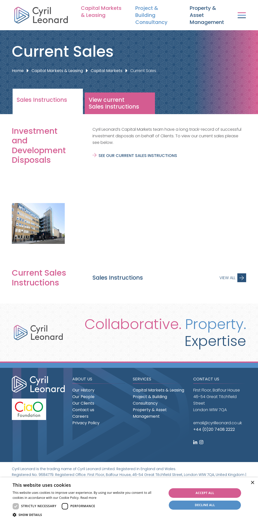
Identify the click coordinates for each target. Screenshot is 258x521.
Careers (80, 416)
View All (227, 278)
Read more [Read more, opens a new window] (88, 498)
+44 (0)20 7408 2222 (214, 429)
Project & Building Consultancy (151, 15)
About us (82, 379)
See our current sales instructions (138, 155)
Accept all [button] (205, 493)
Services (142, 379)
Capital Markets (106, 71)
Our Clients (83, 403)
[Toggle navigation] (242, 15)
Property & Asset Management (207, 15)
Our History (83, 390)
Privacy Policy (86, 423)
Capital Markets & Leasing (101, 12)
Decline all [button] (205, 505)
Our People (83, 397)
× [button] (252, 483)
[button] (87, 514)
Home (18, 71)
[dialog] (129, 499)
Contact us (83, 410)
